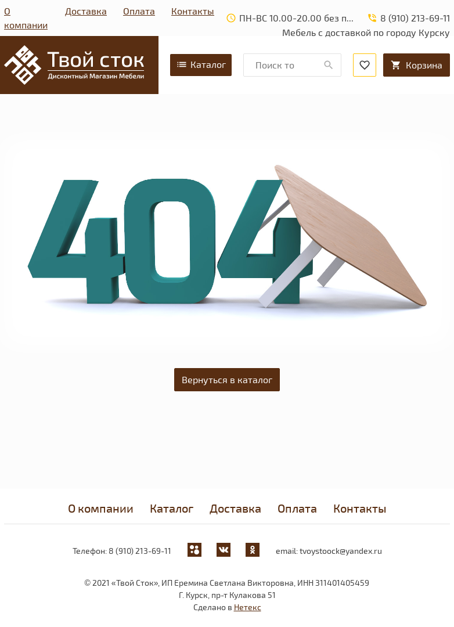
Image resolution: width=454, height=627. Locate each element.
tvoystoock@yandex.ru (341, 551)
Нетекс (247, 607)
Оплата (139, 10)
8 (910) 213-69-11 (140, 551)
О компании (26, 17)
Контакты (192, 10)
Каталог (201, 64)
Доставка (86, 10)
